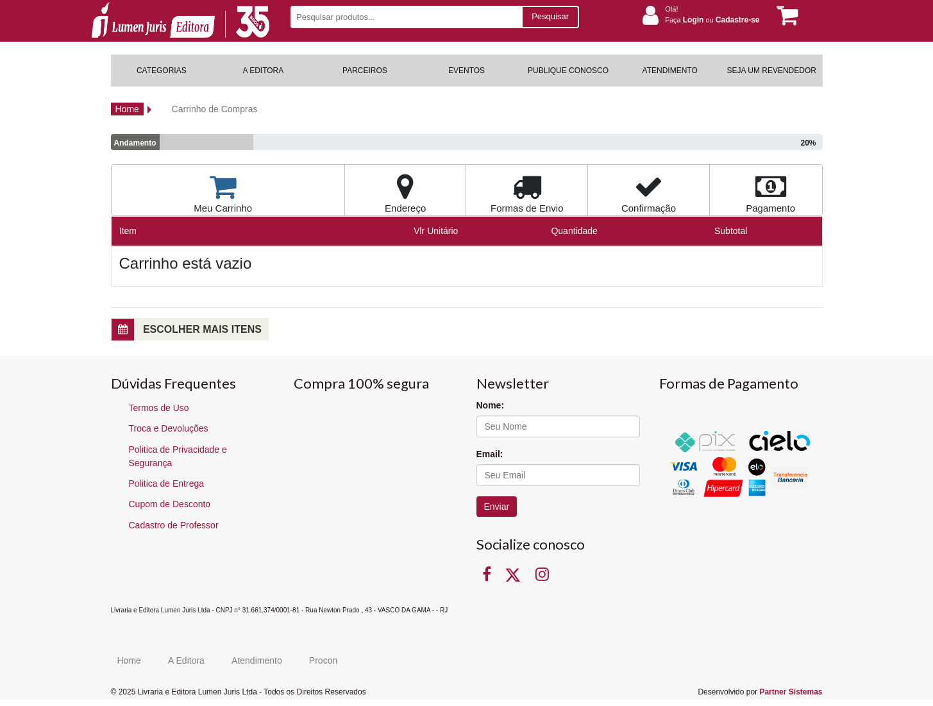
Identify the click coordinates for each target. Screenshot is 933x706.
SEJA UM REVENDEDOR (771, 70)
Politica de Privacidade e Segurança (178, 456)
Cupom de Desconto (170, 504)
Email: (489, 454)
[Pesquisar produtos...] (406, 17)
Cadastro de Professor (174, 525)
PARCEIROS (364, 70)
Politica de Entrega (167, 483)
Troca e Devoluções (168, 428)
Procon (323, 660)
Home (127, 109)
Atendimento (256, 660)
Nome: (490, 405)
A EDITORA (262, 70)
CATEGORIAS (162, 70)
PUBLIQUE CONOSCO (568, 70)
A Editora (186, 660)
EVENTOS (466, 70)
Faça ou (712, 20)
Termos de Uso (159, 408)
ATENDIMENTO (670, 70)
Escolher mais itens (187, 329)
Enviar (497, 506)
